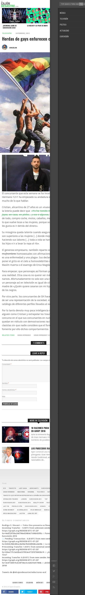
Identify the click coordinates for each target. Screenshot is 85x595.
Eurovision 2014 (24, 506)
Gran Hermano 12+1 (42, 335)
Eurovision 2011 (35, 502)
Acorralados (22, 513)
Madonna (21, 495)
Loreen (24, 502)
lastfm (22, 517)
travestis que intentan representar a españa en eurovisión (26, 499)
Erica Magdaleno (9, 517)
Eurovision (45, 491)
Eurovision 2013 (9, 506)
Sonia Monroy (8, 513)
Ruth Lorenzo (66, 506)
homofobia (59, 335)
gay (54, 499)
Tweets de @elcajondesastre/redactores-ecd (24, 575)
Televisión (7, 33)
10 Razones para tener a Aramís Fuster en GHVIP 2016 (52, 433)
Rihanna (31, 495)
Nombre (5, 386)
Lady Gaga (23, 491)
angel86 (13, 47)
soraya (43, 509)
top (46, 502)
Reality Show (38, 506)
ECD (4, 491)
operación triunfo (10, 502)
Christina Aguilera (66, 495)
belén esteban (57, 513)
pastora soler (52, 506)
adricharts (34, 491)
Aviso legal (50, 586)
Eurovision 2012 (31, 509)
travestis (12, 491)
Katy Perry (51, 495)
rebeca (46, 513)
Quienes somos (17, 586)
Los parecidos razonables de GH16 (49, 451)
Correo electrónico (9, 393)
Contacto (61, 586)
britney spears (58, 491)
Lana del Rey (32, 517)
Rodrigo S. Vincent (11, 528)
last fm (6, 509)
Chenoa (51, 509)
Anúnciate (39, 586)
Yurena (53, 502)
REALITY (60, 509)
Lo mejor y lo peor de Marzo (59, 547)
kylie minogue (35, 513)
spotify (62, 502)
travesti (62, 499)
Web (3, 400)
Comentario (6, 364)
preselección (17, 509)
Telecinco (41, 495)
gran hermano (24, 335)
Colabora (29, 586)
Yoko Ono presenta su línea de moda (41, 528)
